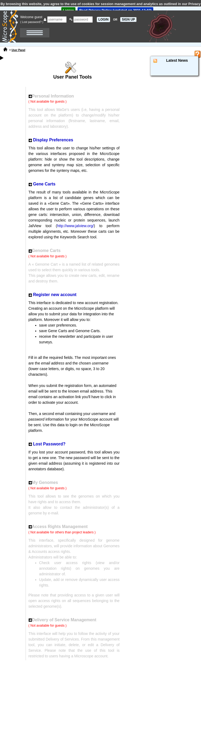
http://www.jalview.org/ (75, 226)
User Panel (18, 50)
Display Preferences (53, 140)
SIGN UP (128, 19)
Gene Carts (44, 184)
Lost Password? (49, 444)
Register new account (55, 294)
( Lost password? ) (31, 22)
